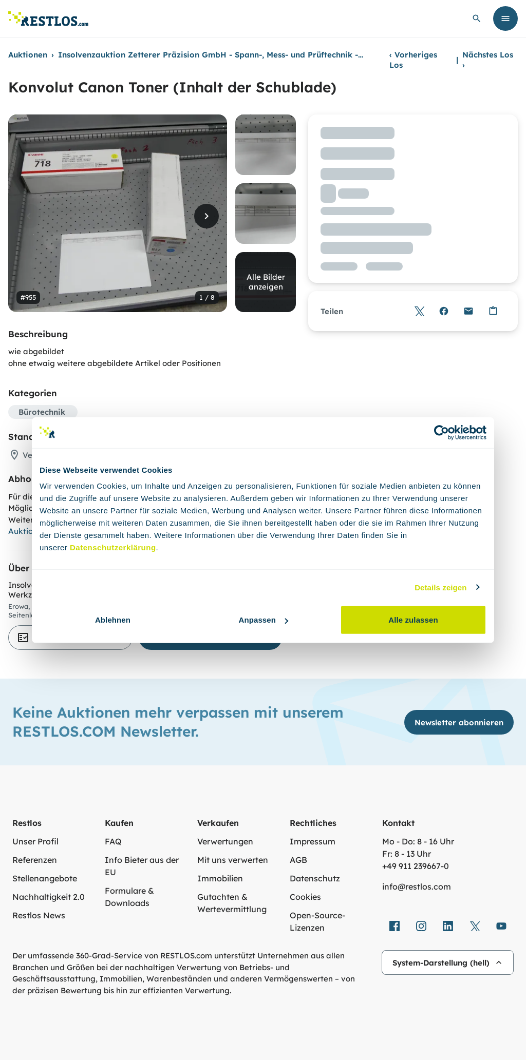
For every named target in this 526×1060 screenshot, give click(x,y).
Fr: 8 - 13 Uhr (406, 854)
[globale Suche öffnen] (476, 18)
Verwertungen (225, 841)
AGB (298, 860)
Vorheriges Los (413, 60)
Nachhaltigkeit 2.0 (48, 897)
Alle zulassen (413, 619)
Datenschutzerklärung (113, 547)
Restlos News (38, 915)
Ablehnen (112, 619)
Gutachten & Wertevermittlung (232, 903)
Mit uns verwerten (232, 860)
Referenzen (34, 860)
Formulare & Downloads (129, 896)
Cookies (305, 897)
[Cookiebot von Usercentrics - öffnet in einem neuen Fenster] (441, 432)
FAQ (113, 841)
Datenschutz (315, 878)
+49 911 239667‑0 (415, 866)
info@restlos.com (416, 886)
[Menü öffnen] (505, 18)
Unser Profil (35, 841)
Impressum (312, 841)
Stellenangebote (44, 878)
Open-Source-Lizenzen (317, 921)
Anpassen (264, 619)
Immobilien (220, 878)
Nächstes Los (487, 60)
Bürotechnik (41, 412)
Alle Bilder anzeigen (266, 282)
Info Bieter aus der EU (142, 866)
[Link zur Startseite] (48, 18)
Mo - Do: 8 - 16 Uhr (418, 841)
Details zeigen (440, 587)
